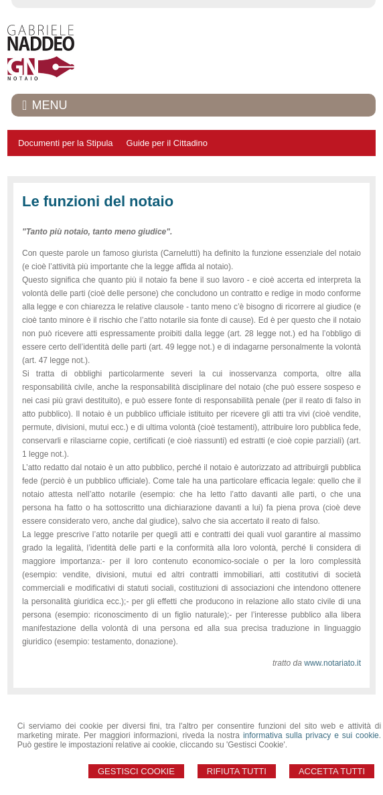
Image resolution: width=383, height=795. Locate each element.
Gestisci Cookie (136, 771)
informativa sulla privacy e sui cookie (311, 735)
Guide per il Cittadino (167, 143)
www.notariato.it (332, 663)
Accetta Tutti (332, 771)
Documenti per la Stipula (65, 143)
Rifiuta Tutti (236, 771)
